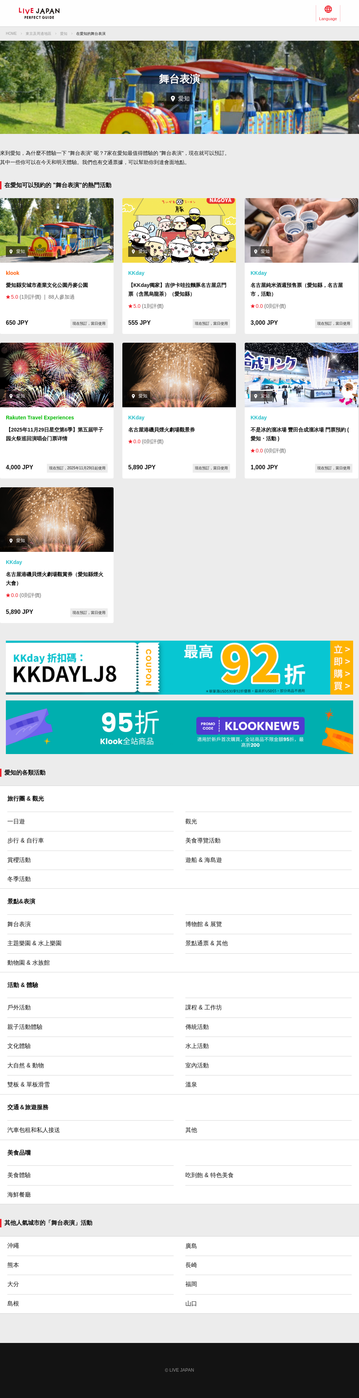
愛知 (63, 34)
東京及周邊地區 (38, 34)
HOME (11, 34)
